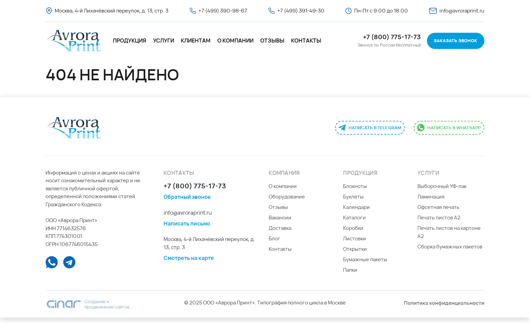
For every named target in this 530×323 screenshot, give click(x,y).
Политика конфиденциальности (444, 308)
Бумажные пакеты (365, 264)
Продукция (129, 40)
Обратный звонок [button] (187, 202)
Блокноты (355, 191)
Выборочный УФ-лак (441, 191)
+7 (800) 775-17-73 (195, 192)
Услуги (163, 40)
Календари (356, 212)
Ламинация (430, 202)
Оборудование (287, 202)
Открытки (355, 254)
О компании (235, 40)
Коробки (353, 233)
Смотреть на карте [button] (189, 263)
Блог (274, 243)
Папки (350, 275)
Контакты (306, 40)
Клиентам (196, 40)
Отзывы (272, 40)
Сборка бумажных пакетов (449, 251)
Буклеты (353, 202)
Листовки (354, 243)
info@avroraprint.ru (188, 217)
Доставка (280, 233)
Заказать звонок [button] (455, 40)
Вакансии (280, 222)
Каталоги (354, 222)
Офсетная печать (438, 212)
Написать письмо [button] (187, 228)
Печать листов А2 (438, 222)
